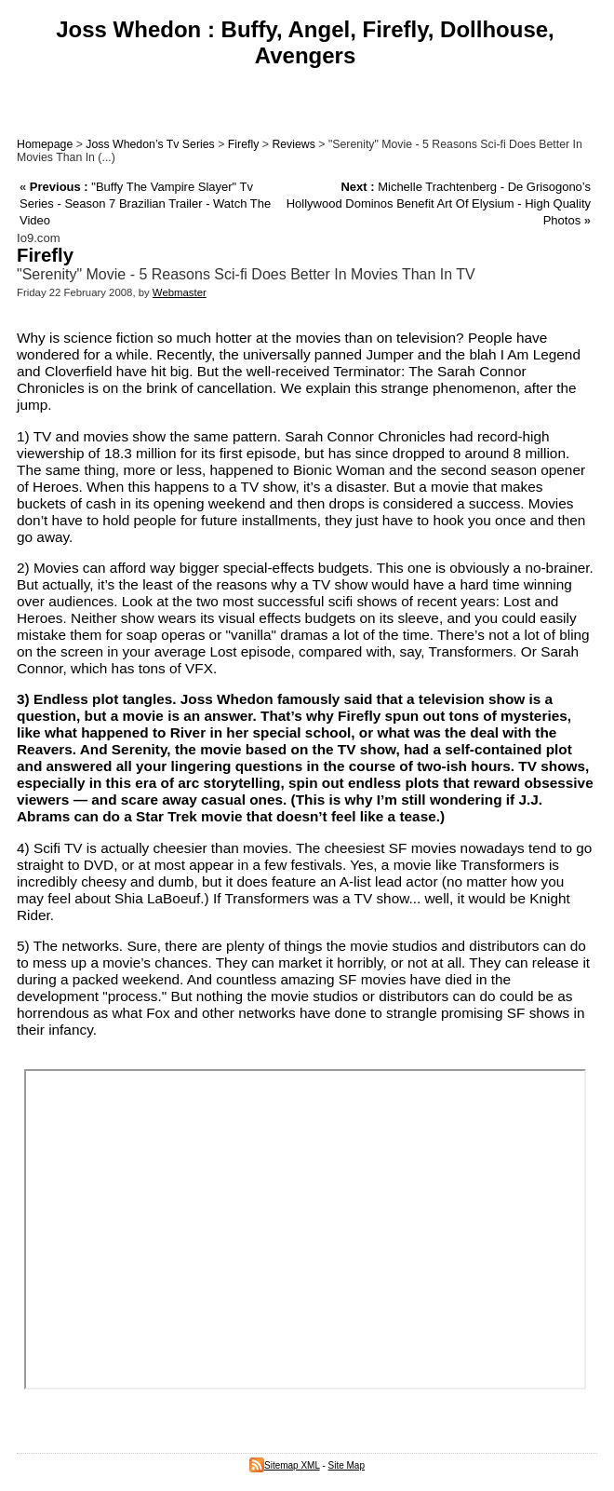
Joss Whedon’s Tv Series (150, 144)
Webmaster (180, 292)
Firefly (244, 144)
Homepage (45, 144)
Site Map (346, 1465)
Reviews (293, 144)
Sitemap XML (284, 1465)
